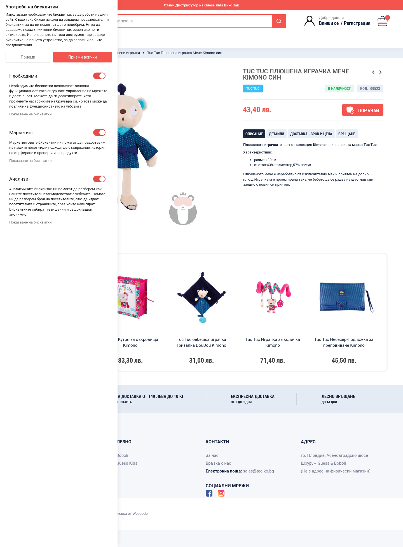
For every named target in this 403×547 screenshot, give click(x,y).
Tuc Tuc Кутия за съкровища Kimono (130, 342)
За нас (212, 455)
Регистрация (357, 23)
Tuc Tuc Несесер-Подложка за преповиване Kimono (343, 342)
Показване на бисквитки (30, 114)
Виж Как (231, 5)
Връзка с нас (218, 463)
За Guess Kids (124, 463)
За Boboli (119, 455)
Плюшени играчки (124, 53)
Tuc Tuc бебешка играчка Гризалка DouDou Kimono (201, 342)
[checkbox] (99, 76)
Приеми (28, 57)
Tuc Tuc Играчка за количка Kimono (272, 342)
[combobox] (188, 21)
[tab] (254, 133)
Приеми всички (82, 57)
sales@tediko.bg (258, 471)
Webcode (140, 513)
